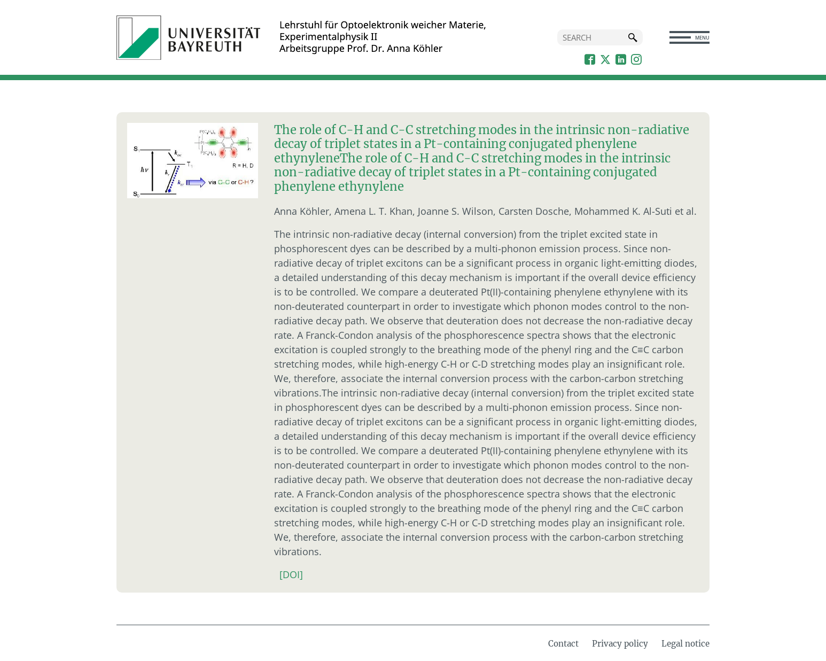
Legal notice (685, 644)
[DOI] (291, 574)
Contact (563, 644)
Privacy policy (620, 644)
